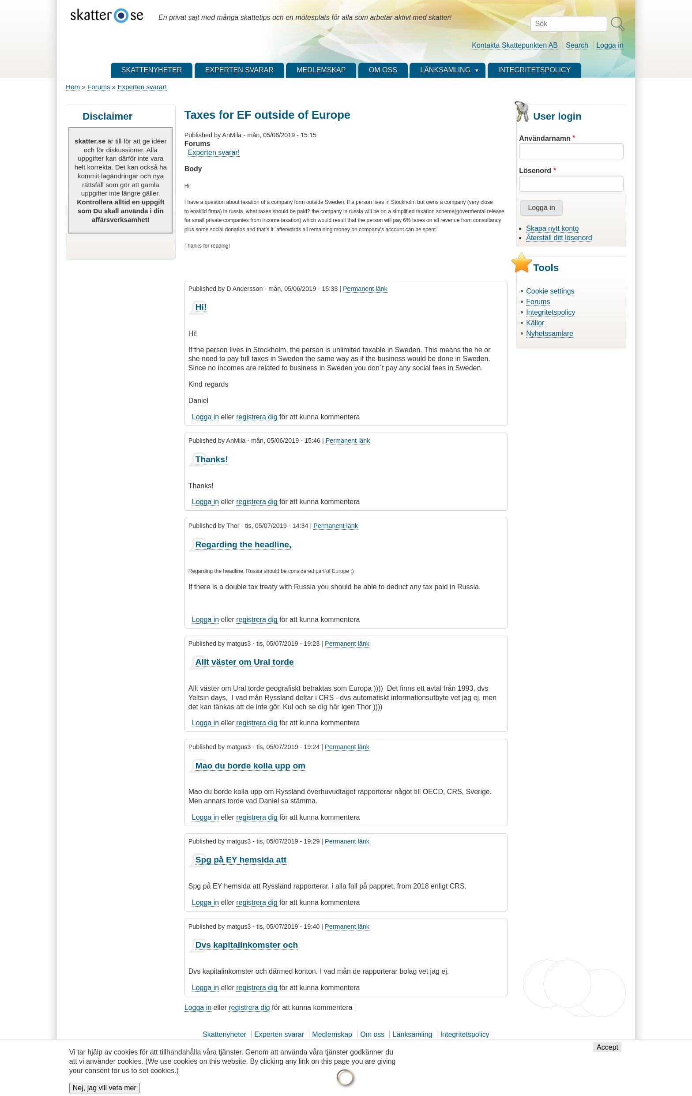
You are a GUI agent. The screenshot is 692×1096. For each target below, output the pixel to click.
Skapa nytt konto (552, 228)
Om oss (372, 1034)
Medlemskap (332, 1034)
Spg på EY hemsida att (241, 859)
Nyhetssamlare (549, 333)
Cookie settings (550, 291)
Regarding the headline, (244, 544)
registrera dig (256, 417)
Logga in (609, 45)
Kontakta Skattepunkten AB (515, 45)
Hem (73, 86)
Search (577, 45)
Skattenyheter (224, 1034)
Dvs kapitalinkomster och (247, 944)
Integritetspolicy (550, 312)
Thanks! (212, 459)
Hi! (201, 307)
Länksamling (412, 1034)
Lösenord (535, 170)
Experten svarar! (141, 86)
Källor (535, 323)
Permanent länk (365, 288)
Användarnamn (544, 138)
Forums (98, 86)
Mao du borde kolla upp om (250, 765)
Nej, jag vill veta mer (104, 1089)
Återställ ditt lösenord (559, 237)
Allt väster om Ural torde (245, 662)
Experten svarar (279, 1034)
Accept (607, 1048)
